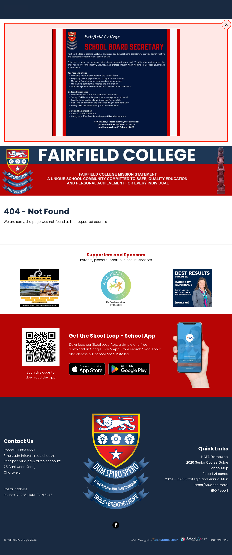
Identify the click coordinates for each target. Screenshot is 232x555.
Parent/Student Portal (210, 485)
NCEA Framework (214, 457)
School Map (218, 468)
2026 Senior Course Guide (207, 462)
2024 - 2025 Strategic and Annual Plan (196, 479)
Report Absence (215, 474)
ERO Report (219, 490)
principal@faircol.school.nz (40, 461)
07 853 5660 (25, 450)
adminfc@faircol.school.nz (34, 455)
